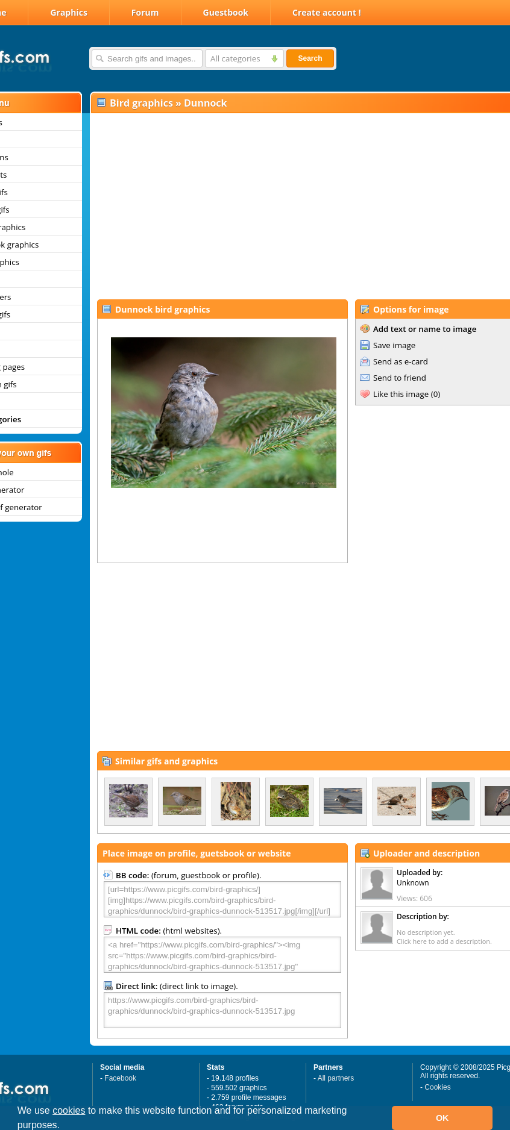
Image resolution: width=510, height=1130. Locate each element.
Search (310, 58)
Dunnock (205, 103)
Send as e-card (400, 361)
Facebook (120, 1078)
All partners (336, 1078)
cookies (68, 1110)
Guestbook (226, 12)
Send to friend (399, 377)
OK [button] (442, 1118)
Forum (145, 12)
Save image (394, 345)
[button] (64, 1126)
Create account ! (326, 12)
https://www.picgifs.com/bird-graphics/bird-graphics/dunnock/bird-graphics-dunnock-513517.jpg (222, 1010)
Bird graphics (141, 103)
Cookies (437, 1087)
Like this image (401, 394)
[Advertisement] (283, 205)
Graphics (68, 12)
